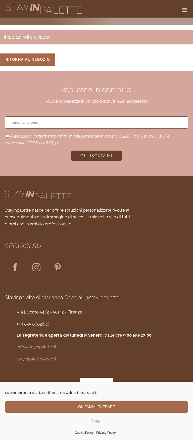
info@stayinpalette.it (37, 346)
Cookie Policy (84, 432)
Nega (96, 420)
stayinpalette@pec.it (36, 358)
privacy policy (72, 142)
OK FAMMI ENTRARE (96, 407)
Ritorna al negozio (28, 59)
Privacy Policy (106, 432)
